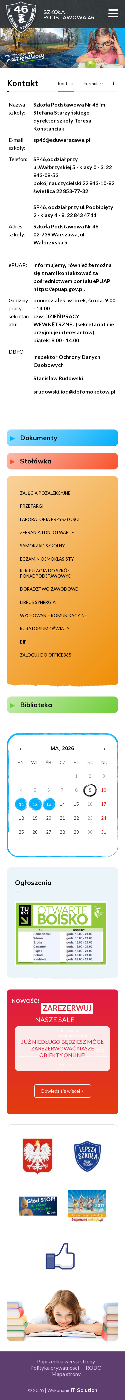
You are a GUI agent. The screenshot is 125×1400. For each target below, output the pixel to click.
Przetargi (31, 506)
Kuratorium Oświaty (44, 628)
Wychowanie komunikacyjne (53, 615)
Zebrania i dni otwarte (47, 532)
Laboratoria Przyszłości (49, 519)
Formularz (93, 83)
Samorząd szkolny (42, 545)
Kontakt (66, 83)
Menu (113, 13)
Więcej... (113, 83)
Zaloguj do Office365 (45, 655)
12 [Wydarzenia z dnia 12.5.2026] (35, 804)
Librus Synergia (38, 602)
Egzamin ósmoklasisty (47, 559)
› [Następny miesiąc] (104, 748)
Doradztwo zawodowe (49, 589)
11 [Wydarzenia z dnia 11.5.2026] (21, 804)
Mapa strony (66, 1374)
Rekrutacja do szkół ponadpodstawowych (47, 573)
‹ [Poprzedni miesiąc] (21, 748)
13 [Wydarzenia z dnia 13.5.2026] (48, 804)
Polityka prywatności (54, 1367)
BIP (23, 642)
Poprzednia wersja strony (66, 1361)
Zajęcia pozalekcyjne (45, 493)
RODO (94, 1367)
